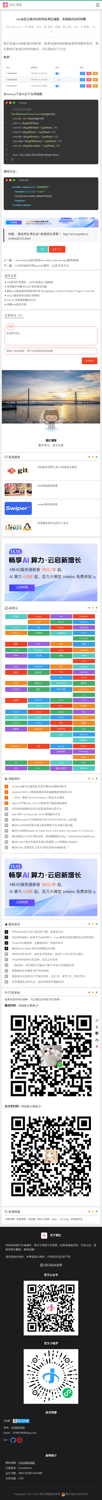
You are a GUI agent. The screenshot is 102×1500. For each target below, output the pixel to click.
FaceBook (84, 650)
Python (83, 746)
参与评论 (90, 361)
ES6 (61, 644)
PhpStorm (84, 734)
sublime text (16, 746)
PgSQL (61, 627)
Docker (16, 666)
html (84, 712)
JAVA (61, 700)
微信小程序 (61, 768)
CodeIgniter (61, 683)
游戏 (84, 644)
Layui (38, 705)
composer (84, 666)
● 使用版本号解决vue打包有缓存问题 (26, 286)
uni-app (16, 650)
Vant (61, 616)
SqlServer (16, 633)
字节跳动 (38, 633)
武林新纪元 (77, 1219)
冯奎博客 (10, 1219)
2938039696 (18, 1427)
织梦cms (83, 768)
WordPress (38, 650)
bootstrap (16, 723)
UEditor (38, 723)
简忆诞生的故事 (51, 1264)
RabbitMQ (38, 666)
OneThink (84, 672)
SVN (61, 666)
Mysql (38, 712)
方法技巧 (16, 689)
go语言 (16, 700)
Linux (38, 622)
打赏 (42, 249)
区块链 (84, 706)
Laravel (16, 712)
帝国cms (38, 683)
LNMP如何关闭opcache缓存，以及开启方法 (42, 265)
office (38, 768)
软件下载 (61, 689)
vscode (84, 661)
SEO (61, 723)
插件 (16, 672)
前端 (57, 26)
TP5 (15, 762)
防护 (38, 689)
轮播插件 (84, 740)
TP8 (38, 627)
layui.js (61, 746)
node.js (61, 712)
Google (38, 616)
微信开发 (38, 729)
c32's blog (64, 1219)
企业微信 (61, 633)
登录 (10, 326)
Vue (76, 26)
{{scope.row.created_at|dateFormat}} (28, 193)
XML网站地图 (27, 1462)
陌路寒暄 (21, 1219)
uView (83, 633)
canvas (61, 650)
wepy (38, 644)
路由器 (38, 672)
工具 (38, 746)
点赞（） (57, 249)
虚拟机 (84, 683)
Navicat (16, 627)
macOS (61, 622)
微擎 (16, 644)
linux (16, 717)
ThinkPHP (38, 762)
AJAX (61, 762)
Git (83, 700)
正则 (61, 734)
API (16, 768)
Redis (16, 683)
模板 (84, 723)
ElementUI (83, 616)
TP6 (61, 672)
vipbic (54, 1219)
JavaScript (83, 689)
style (84, 729)
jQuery (84, 757)
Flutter (83, 655)
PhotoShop (83, 751)
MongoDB (83, 638)
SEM (16, 655)
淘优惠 (32, 1219)
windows (83, 622)
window (38, 717)
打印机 (16, 616)
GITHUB (84, 717)
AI (84, 695)
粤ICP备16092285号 (74, 1494)
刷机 (61, 655)
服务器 (16, 729)
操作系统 (61, 751)
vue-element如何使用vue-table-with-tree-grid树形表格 (47, 260)
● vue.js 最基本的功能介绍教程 (22, 295)
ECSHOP (61, 729)
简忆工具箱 (43, 1219)
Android (38, 700)
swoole (83, 677)
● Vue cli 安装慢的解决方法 (20, 299)
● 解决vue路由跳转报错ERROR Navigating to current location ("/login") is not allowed (51, 291)
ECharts (61, 717)
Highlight (84, 627)
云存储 (38, 655)
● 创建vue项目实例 (15, 304)
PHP (84, 762)
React (61, 705)
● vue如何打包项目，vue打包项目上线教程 (29, 282)
